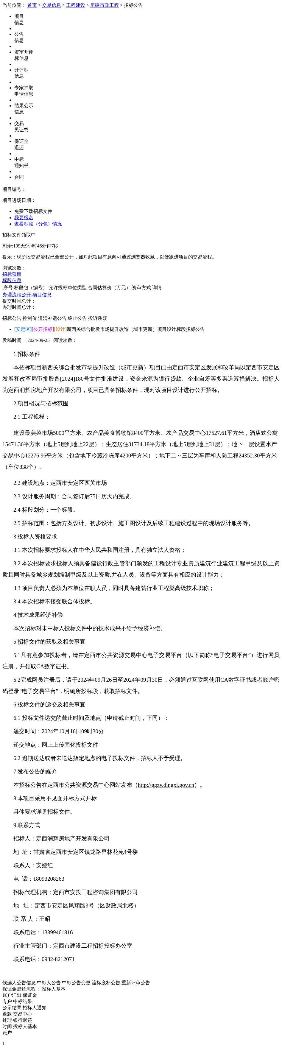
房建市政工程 (104, 5)
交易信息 (51, 5)
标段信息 (11, 280)
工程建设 (75, 5)
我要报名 (23, 217)
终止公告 (77, 318)
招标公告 (11, 318)
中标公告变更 (76, 982)
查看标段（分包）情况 (38, 223)
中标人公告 (49, 982)
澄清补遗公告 (52, 318)
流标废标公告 (106, 982)
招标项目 (11, 274)
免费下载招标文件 (33, 211)
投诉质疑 (97, 318)
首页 (32, 5)
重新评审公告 (135, 982)
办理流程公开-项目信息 (27, 294)
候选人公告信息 (19, 982)
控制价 (30, 318)
